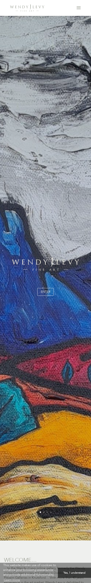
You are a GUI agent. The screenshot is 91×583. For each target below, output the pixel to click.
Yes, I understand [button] (74, 573)
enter (45, 292)
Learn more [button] (12, 580)
